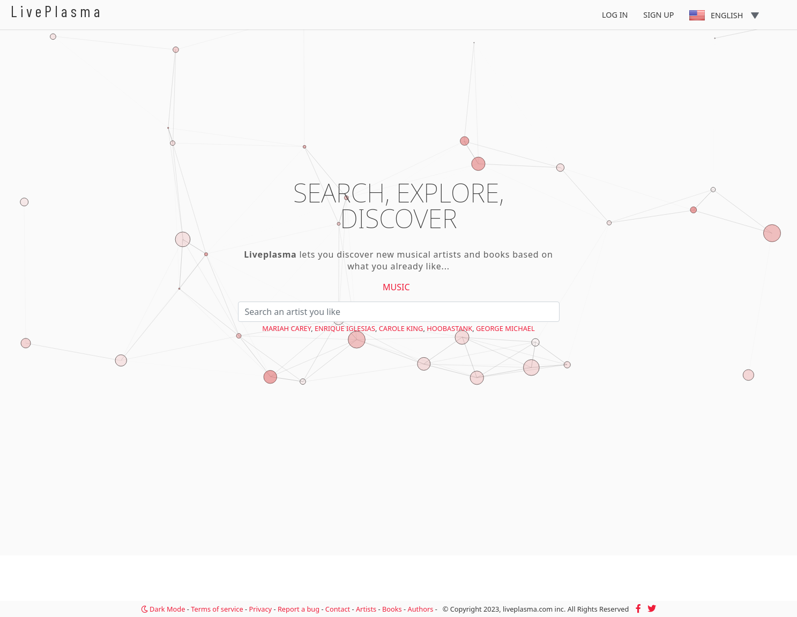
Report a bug (298, 609)
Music (396, 287)
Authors (421, 609)
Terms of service (217, 609)
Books (392, 609)
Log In (615, 15)
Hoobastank (449, 328)
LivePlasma (57, 11)
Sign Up (658, 15)
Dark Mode (163, 609)
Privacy (260, 609)
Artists (366, 609)
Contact (337, 609)
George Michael (505, 328)
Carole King (401, 328)
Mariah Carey (286, 328)
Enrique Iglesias (345, 328)
